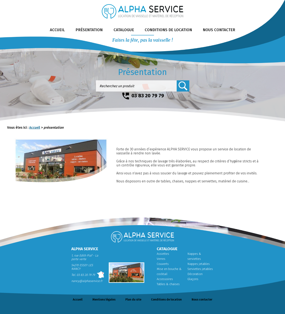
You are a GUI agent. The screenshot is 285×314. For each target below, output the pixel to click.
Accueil (34, 128)
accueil (54, 30)
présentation (87, 30)
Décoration (194, 274)
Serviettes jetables (199, 269)
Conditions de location (167, 300)
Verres (161, 259)
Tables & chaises (168, 284)
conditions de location (169, 30)
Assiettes (162, 254)
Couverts (162, 264)
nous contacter (221, 30)
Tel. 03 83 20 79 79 (83, 275)
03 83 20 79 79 (147, 96)
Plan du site (133, 300)
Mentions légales (103, 300)
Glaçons (192, 279)
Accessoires (165, 279)
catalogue (123, 30)
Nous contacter (203, 300)
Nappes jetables (198, 264)
